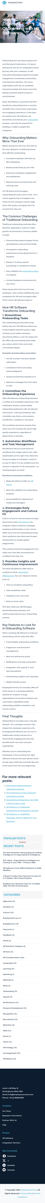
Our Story (6, 1111)
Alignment (7, 901)
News (5, 986)
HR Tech (6, 952)
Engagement (9, 924)
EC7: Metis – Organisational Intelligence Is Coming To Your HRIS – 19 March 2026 (21, 861)
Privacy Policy (26, 1193)
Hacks (5, 941)
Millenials (7, 980)
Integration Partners (11, 1143)
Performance (9, 1002)
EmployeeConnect (29, 1190)
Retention (7, 1025)
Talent (6, 1042)
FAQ (4, 1125)
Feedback (7, 935)
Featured (7, 929)
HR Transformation (11, 957)
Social (5, 1036)
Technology (8, 1047)
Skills (5, 1031)
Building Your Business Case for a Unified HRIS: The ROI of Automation (21, 885)
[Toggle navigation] (39, 2)
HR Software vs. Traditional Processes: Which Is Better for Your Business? (21, 817)
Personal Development (13, 1008)
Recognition (8, 1014)
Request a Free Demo (12, 1116)
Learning (7, 969)
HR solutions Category (13, 946)
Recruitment (8, 1019)
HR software (7, 1138)
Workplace (7, 1059)
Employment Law (10, 918)
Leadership (8, 963)
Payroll (6, 997)
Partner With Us (9, 1120)
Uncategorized (9, 1053)
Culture (6, 912)
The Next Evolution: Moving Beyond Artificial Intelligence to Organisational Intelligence (22, 854)
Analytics (7, 907)
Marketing (7, 974)
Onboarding (8, 991)
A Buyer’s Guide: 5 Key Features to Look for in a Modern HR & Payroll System (22, 877)
